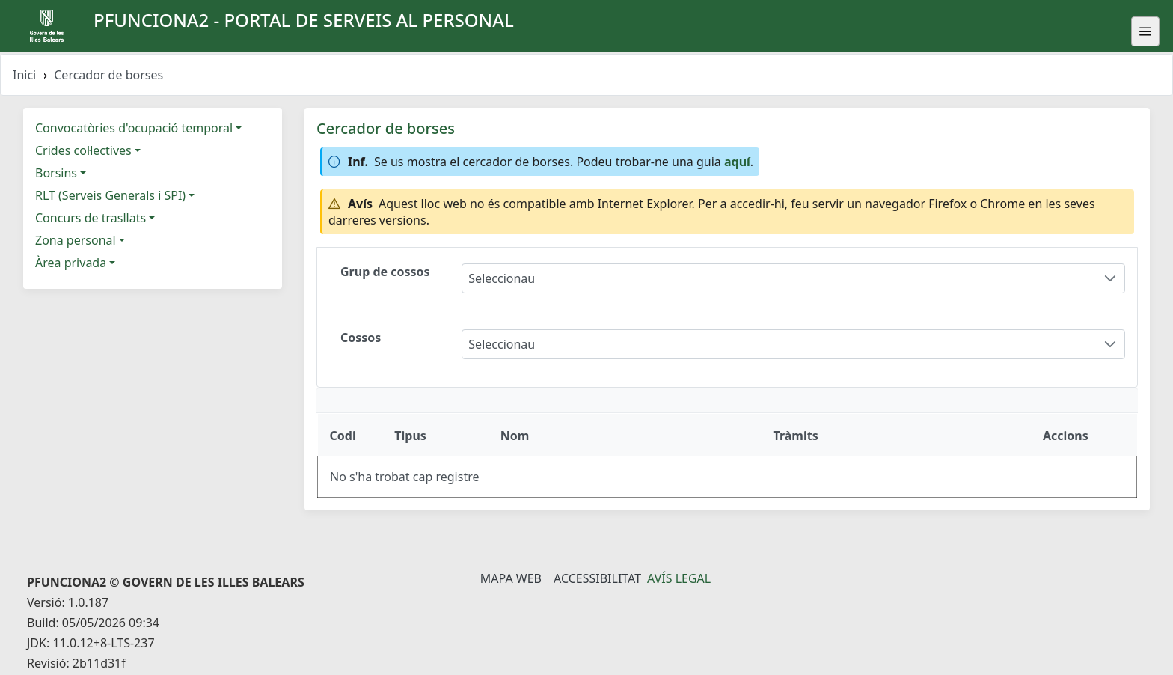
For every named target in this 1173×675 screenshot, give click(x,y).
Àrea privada (70, 262)
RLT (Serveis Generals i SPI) (110, 195)
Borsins (56, 173)
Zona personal (75, 240)
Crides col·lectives (83, 150)
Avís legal (679, 578)
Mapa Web (511, 578)
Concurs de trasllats (90, 218)
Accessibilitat (597, 578)
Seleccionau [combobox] (501, 278)
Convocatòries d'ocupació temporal (134, 128)
